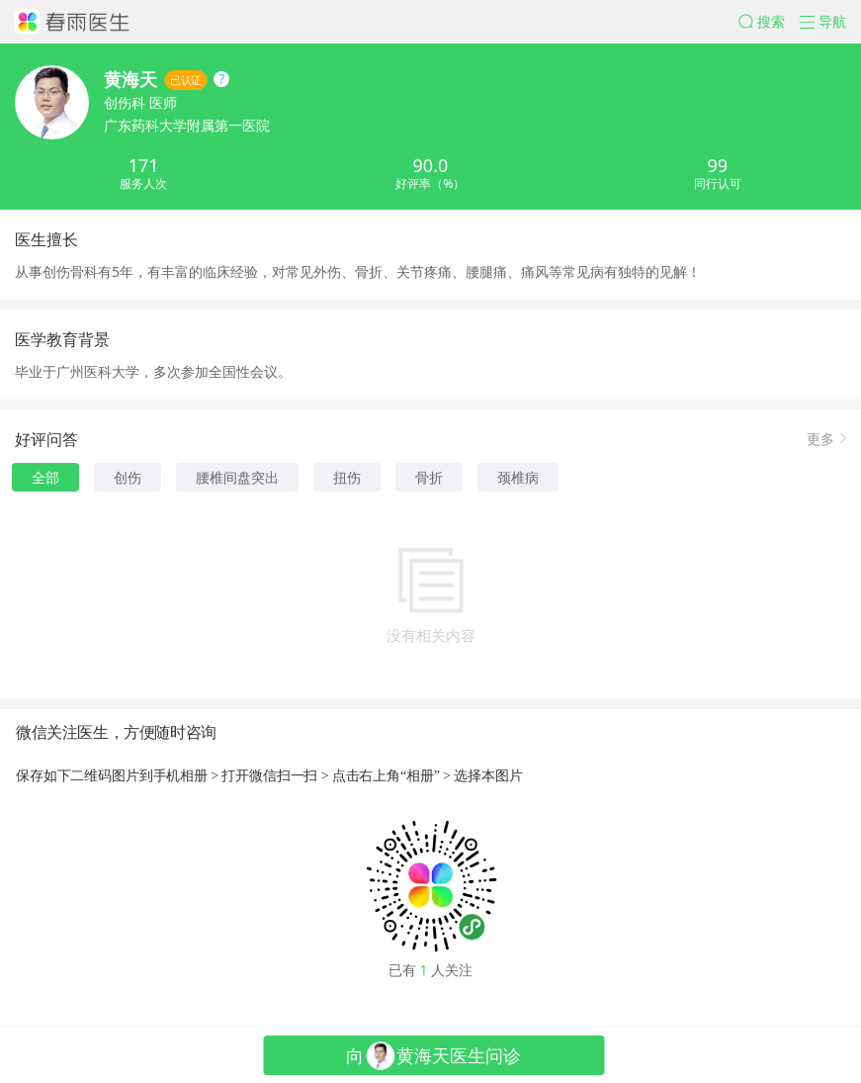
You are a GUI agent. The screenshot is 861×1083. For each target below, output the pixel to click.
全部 (45, 477)
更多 (820, 437)
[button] (769, 22)
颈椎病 (518, 477)
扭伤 (347, 477)
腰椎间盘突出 (237, 477)
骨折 (429, 477)
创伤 (127, 477)
